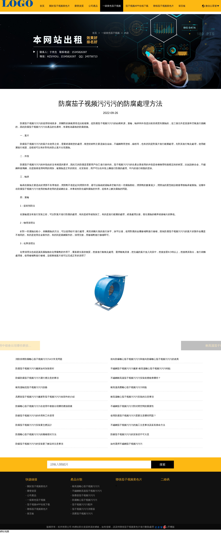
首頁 (42, 6)
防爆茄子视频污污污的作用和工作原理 (34, 415)
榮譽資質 (79, 6)
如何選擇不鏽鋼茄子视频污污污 (126, 443)
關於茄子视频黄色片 (59, 6)
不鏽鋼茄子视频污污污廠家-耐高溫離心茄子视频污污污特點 (140, 368)
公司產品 (93, 6)
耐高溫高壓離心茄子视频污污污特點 (128, 387)
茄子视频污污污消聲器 (83, 509)
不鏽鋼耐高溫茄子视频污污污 (87, 491)
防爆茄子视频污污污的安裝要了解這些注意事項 (39, 443)
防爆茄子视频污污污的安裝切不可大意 (129, 434)
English (43, 17)
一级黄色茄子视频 (112, 6)
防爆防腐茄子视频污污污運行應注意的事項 (37, 378)
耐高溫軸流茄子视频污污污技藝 (31, 387)
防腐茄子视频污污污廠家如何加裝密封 (34, 368)
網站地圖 (4, 531)
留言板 (182, 6)
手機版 (171, 527)
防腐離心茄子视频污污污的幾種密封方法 (35, 434)
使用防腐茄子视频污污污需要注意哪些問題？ (133, 415)
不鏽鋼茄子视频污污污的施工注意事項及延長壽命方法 (137, 425)
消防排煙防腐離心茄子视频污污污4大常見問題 (38, 359)
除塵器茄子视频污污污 (83, 495)
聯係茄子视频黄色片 (163, 6)
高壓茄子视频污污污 (82, 513)
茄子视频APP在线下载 (137, 6)
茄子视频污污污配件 (82, 504)
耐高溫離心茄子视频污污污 (85, 486)
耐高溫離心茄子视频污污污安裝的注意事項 (132, 396)
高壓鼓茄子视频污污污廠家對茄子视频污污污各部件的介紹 (45, 396)
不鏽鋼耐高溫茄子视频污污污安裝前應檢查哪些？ (135, 378)
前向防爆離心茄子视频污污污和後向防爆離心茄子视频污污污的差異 (144, 359)
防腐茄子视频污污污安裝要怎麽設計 (33, 425)
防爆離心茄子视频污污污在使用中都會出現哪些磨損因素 (43, 406)
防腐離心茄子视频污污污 (84, 500)
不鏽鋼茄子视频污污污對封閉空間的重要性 (132, 406)
